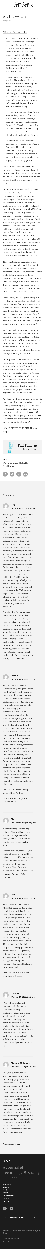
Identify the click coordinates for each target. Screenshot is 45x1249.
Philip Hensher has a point (15, 32)
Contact (6, 1199)
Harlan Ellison (24, 463)
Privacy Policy (7, 1242)
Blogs (5, 1190)
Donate (6, 1202)
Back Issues (7, 1187)
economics (14, 463)
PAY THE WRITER (33, 256)
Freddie (14, 676)
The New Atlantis (13, 1238)
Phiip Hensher (8, 466)
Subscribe (7, 1184)
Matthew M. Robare (20, 1063)
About (5, 1193)
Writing (6, 463)
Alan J (13, 819)
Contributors (8, 1196)
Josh (13, 505)
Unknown (15, 993)
